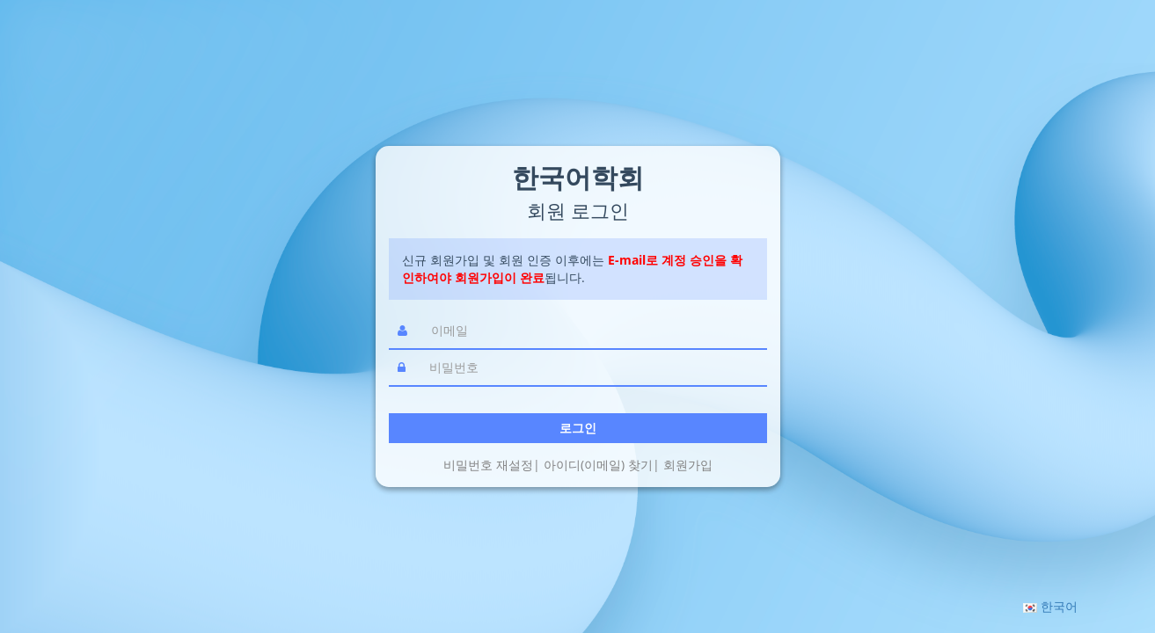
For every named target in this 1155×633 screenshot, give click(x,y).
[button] (1050, 606)
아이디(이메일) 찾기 (598, 464)
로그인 (577, 427)
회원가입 (688, 464)
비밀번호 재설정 (488, 464)
